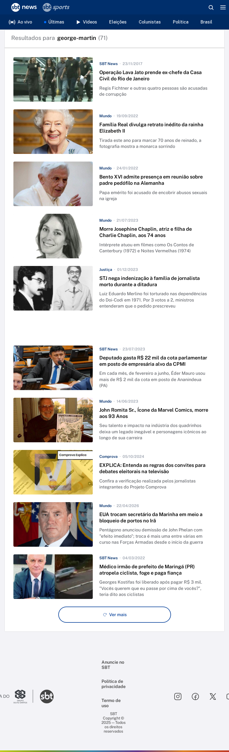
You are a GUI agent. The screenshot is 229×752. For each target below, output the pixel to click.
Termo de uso (111, 703)
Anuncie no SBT (113, 665)
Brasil (206, 22)
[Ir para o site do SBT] (47, 696)
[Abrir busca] (210, 7)
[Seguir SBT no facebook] (195, 696)
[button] (114, 79)
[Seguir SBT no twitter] (212, 696)
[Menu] (223, 7)
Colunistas (150, 22)
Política (181, 22)
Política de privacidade (114, 684)
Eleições (118, 22)
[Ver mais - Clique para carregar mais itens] (114, 615)
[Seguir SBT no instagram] (177, 696)
